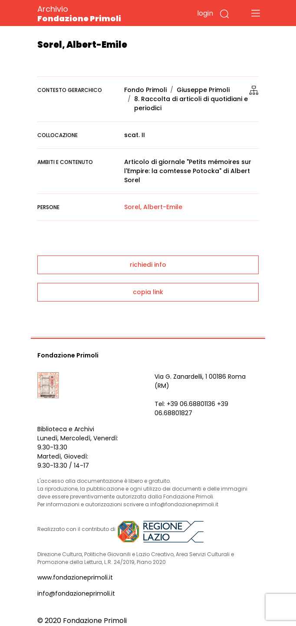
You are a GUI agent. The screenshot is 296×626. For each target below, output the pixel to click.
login (205, 13)
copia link (148, 292)
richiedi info (148, 264)
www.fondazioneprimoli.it (75, 577)
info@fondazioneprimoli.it (76, 593)
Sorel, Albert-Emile (153, 207)
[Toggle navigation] (255, 13)
